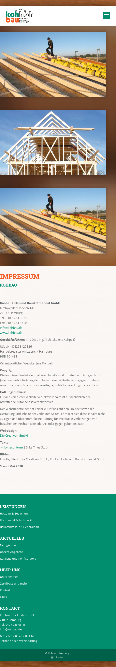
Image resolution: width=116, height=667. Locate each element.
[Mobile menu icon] (106, 15)
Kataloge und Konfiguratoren (19, 558)
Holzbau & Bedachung (14, 513)
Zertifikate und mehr (13, 583)
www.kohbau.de (11, 333)
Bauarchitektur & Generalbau (19, 527)
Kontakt (5, 590)
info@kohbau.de (11, 328)
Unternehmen (9, 577)
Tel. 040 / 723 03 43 (12, 624)
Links (3, 597)
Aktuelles (12, 538)
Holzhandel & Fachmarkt (16, 520)
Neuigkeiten (8, 545)
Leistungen (13, 506)
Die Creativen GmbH (14, 435)
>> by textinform (11, 447)
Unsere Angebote (11, 552)
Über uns (10, 569)
